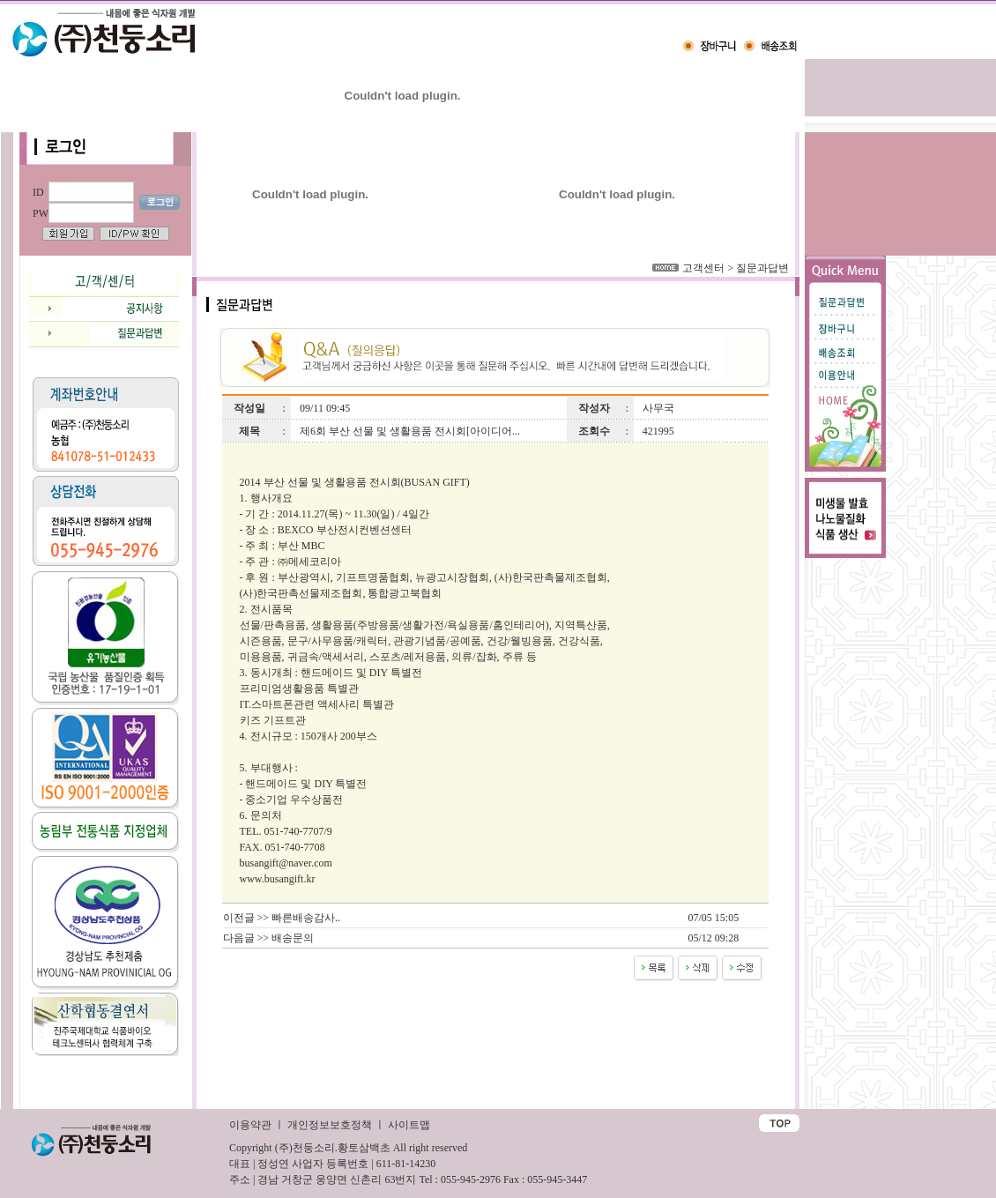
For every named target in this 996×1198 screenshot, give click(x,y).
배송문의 (292, 938)
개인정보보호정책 (329, 1125)
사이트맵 (409, 1125)
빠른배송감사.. (305, 918)
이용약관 (250, 1125)
